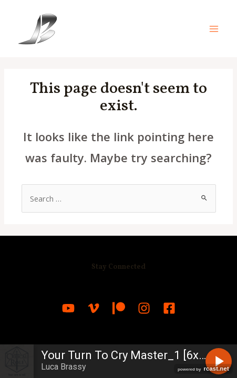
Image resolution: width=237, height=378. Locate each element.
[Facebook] (169, 308)
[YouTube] (68, 308)
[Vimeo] (93, 308)
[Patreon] (118, 308)
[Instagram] (144, 308)
